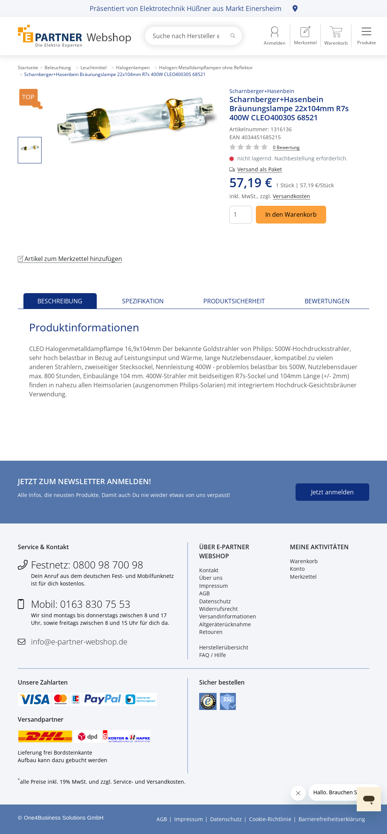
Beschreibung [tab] (59, 301)
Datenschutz (215, 601)
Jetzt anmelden (332, 492)
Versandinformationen (227, 616)
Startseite (28, 67)
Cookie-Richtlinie (270, 819)
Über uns (211, 577)
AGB (204, 593)
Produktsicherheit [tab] (234, 301)
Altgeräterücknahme (225, 624)
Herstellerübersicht (223, 647)
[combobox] (193, 36)
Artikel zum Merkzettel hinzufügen (70, 259)
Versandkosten (291, 196)
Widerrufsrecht (218, 608)
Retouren (211, 631)
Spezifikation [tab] (143, 301)
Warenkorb (304, 561)
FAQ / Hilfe (212, 655)
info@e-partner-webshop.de (79, 642)
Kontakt (208, 570)
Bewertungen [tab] (327, 301)
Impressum (213, 585)
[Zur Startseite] (72, 36)
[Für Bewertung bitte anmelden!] (286, 147)
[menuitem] (305, 36)
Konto (297, 568)
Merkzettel (303, 576)
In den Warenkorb (291, 214)
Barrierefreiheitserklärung (332, 819)
